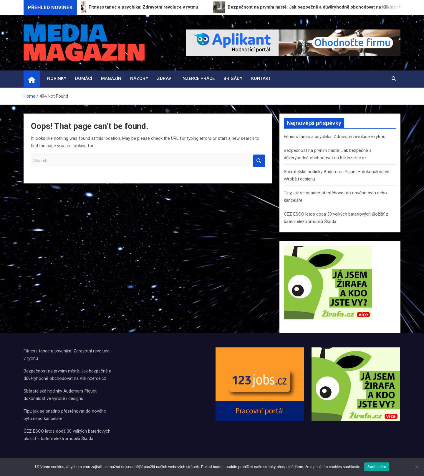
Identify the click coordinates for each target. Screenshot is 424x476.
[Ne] (417, 467)
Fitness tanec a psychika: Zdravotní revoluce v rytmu (334, 136)
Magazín (111, 78)
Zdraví (165, 78)
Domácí (83, 78)
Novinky (56, 78)
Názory (139, 78)
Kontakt (261, 78)
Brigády (232, 78)
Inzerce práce (198, 78)
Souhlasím (376, 466)
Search (259, 161)
